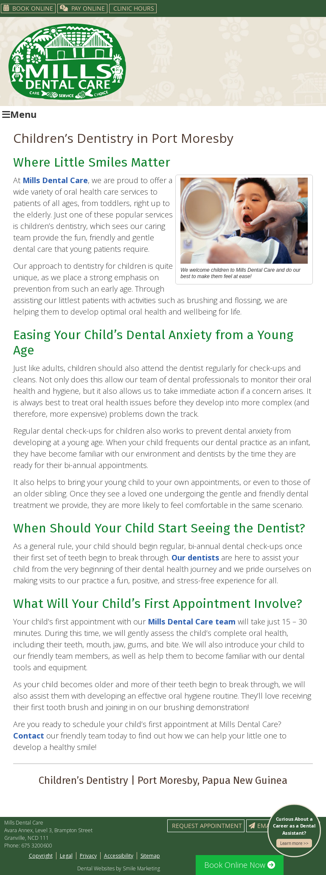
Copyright (41, 855)
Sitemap (150, 855)
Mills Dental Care (55, 180)
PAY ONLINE (82, 8)
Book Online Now (239, 865)
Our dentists (195, 557)
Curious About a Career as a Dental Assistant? (294, 831)
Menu (19, 114)
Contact (28, 735)
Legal (66, 855)
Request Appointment (207, 826)
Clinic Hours (133, 8)
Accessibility (118, 855)
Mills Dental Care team (192, 621)
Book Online (28, 8)
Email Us (266, 826)
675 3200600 (36, 845)
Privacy (88, 855)
